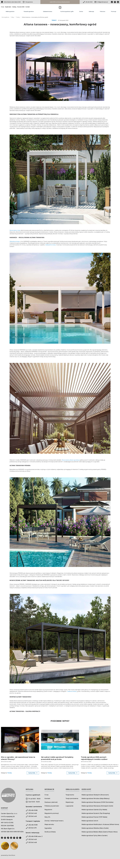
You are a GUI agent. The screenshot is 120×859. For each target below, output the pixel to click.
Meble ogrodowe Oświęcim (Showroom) (95, 795)
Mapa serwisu (49, 824)
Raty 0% (47, 817)
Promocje (113, 11)
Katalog (14, 6)
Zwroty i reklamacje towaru (54, 821)
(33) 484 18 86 (89, 2)
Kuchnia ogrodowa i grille (66, 11)
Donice (81, 11)
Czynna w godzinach (33, 795)
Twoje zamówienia (72, 798)
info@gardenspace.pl (102, 2)
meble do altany (72, 691)
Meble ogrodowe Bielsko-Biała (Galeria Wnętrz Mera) (99, 832)
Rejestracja (69, 802)
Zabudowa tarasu (15, 241)
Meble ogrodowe (10, 11)
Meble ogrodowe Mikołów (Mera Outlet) (95, 828)
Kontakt (27, 6)
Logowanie (69, 806)
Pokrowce (102, 11)
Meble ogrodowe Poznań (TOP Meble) (94, 817)
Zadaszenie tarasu (47, 11)
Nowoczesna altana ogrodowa (71, 460)
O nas (2, 6)
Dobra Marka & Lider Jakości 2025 (12, 2)
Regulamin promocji (52, 813)
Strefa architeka (50, 832)
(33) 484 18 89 (33, 825)
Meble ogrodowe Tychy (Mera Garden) (94, 835)
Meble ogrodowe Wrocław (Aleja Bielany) (95, 798)
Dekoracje (91, 11)
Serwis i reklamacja (32, 832)
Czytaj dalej (33, 773)
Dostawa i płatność (51, 802)
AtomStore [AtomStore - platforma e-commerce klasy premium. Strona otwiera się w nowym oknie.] (11, 855)
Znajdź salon (8, 6)
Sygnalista (48, 828)
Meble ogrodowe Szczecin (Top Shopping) (96, 813)
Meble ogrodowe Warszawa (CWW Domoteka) (97, 802)
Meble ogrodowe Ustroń (90, 821)
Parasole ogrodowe (29, 11)
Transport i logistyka (33, 821)
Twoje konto (70, 795)
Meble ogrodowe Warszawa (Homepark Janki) (97, 806)
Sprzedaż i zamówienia (34, 806)
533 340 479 (32, 828)
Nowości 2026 (20, 6)
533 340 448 (32, 813)
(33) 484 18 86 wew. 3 (35, 836)
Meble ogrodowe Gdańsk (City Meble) (94, 809)
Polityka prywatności (52, 806)
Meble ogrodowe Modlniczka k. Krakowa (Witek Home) (100, 824)
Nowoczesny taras (15, 230)
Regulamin (48, 809)
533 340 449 (32, 816)
